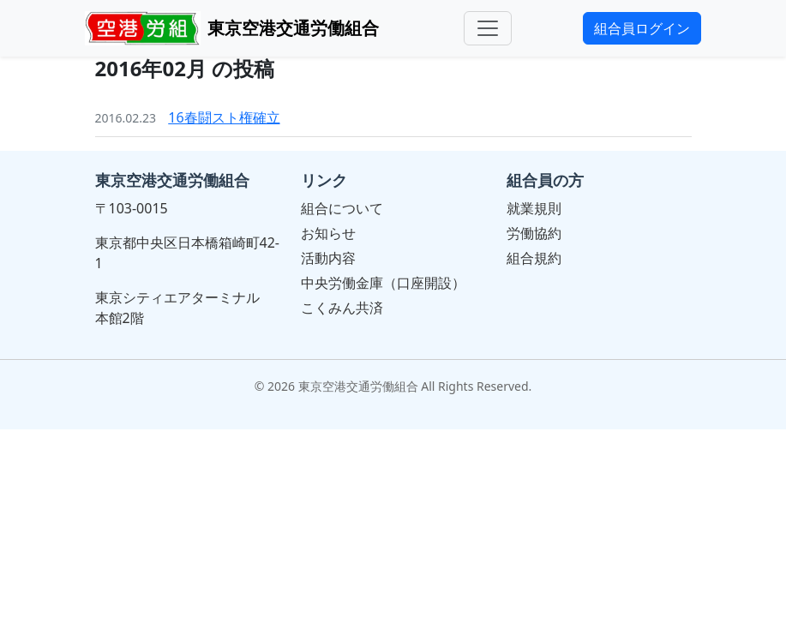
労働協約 (534, 233)
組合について (342, 208)
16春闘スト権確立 (223, 117)
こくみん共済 (342, 307)
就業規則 (534, 208)
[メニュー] (488, 28)
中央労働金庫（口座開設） (383, 282)
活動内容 (328, 258)
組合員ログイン (642, 28)
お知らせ (328, 233)
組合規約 (534, 258)
